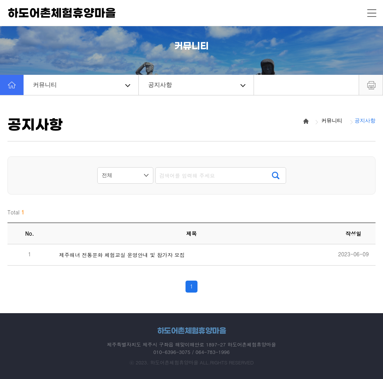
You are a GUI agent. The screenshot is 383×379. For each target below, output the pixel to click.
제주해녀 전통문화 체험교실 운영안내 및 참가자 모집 (122, 255)
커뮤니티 (81, 85)
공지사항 (196, 85)
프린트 (371, 85)
